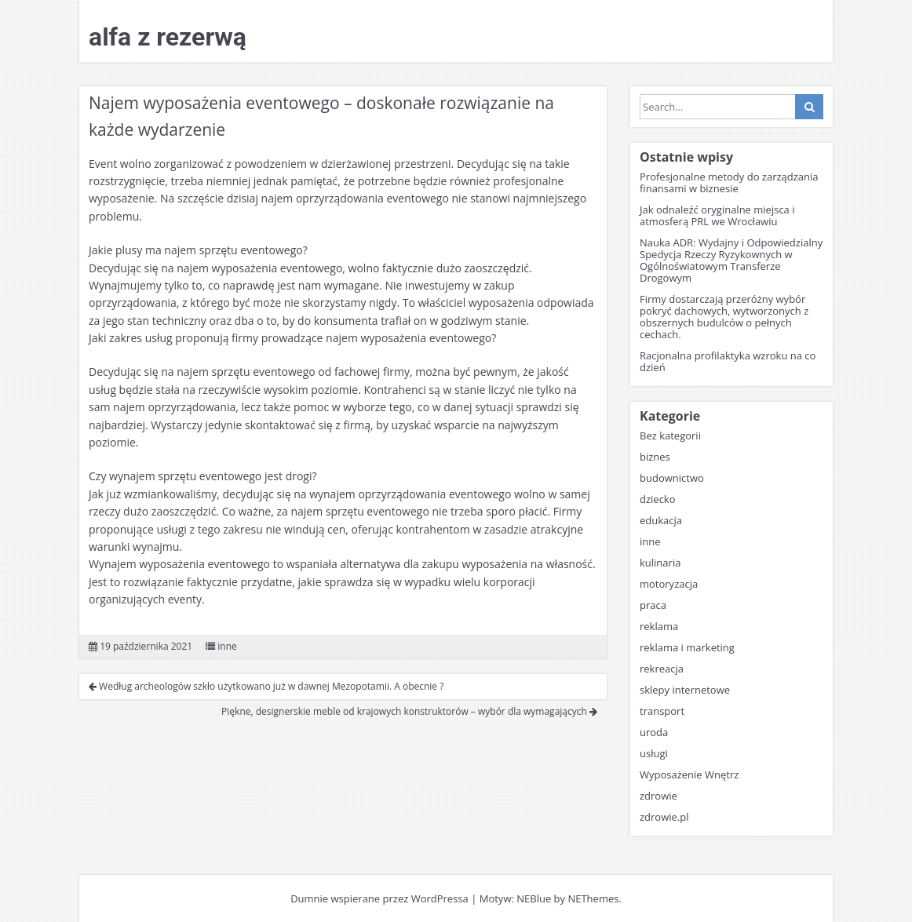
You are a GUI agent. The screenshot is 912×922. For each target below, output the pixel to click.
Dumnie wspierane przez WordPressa (379, 898)
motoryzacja (669, 584)
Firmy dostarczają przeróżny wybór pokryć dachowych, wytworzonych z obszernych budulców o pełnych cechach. (724, 316)
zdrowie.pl (664, 817)
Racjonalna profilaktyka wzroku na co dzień (727, 361)
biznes (655, 457)
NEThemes (592, 898)
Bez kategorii (670, 435)
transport (662, 711)
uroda (654, 732)
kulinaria (660, 563)
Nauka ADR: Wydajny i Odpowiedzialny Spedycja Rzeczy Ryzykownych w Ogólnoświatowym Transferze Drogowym (731, 260)
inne (227, 646)
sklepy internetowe (685, 690)
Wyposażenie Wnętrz (689, 774)
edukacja (661, 520)
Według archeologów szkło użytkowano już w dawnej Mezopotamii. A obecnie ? (266, 686)
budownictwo (672, 478)
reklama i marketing (687, 647)
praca (653, 605)
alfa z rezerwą (167, 37)
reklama (659, 626)
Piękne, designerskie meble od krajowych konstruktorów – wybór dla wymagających (409, 711)
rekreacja (662, 668)
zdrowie (658, 796)
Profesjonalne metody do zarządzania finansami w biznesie (729, 182)
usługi (654, 753)
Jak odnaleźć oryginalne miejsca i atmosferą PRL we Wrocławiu (717, 215)
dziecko (658, 499)
